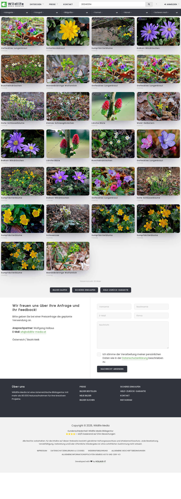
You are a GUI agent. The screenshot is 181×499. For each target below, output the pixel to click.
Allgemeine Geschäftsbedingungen (128, 450)
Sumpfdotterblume (102, 48)
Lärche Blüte (98, 123)
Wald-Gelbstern (145, 123)
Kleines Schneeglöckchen (60, 123)
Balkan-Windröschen (148, 48)
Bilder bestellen (88, 391)
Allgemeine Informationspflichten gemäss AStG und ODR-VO (91, 454)
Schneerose (52, 235)
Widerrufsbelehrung (98, 450)
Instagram (126, 399)
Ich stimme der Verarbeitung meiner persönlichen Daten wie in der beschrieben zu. (133, 358)
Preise (83, 386)
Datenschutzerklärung (135, 358)
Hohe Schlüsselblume (12, 123)
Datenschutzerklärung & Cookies (67, 450)
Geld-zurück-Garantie (115, 290)
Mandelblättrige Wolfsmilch (61, 85)
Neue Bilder (85, 395)
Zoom (6, 19)
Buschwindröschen (11, 85)
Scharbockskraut (55, 48)
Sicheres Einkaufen (85, 290)
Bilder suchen (87, 399)
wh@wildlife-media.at (33, 332)
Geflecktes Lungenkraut (14, 48)
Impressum (42, 450)
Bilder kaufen (60, 290)
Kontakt (125, 395)
